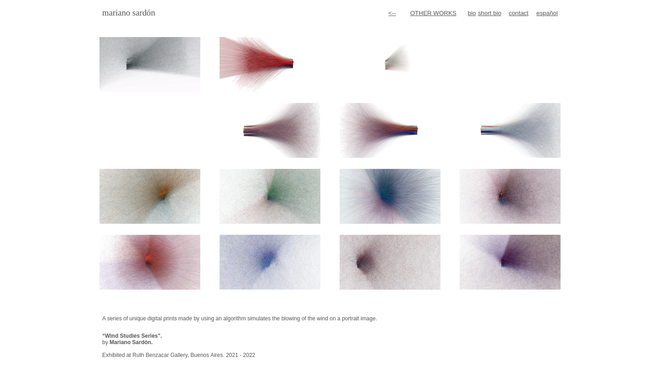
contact (518, 13)
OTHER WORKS (433, 13)
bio (472, 13)
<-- (392, 13)
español (547, 13)
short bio (489, 13)
